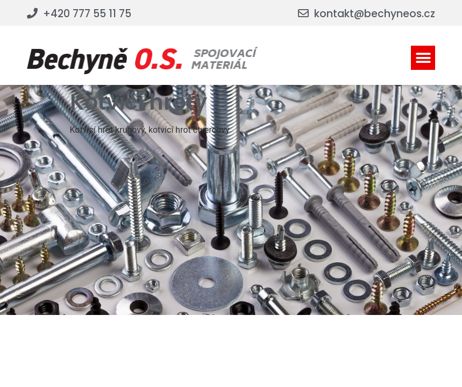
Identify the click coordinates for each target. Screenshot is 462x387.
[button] (423, 58)
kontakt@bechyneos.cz (374, 13)
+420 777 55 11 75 (87, 13)
